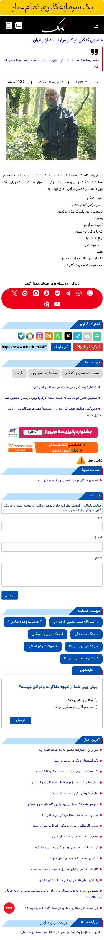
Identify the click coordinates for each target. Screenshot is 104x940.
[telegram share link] (77, 336)
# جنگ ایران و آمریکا (83, 646)
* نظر (98, 558)
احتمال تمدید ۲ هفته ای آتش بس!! (74, 858)
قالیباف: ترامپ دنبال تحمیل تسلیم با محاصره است (64, 869)
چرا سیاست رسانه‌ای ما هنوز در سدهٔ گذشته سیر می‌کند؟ (61, 908)
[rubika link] (90, 293)
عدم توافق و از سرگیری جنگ (73, 707)
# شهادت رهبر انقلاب (43, 646)
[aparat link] (46, 303)
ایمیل (98, 537)
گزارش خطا (95, 460)
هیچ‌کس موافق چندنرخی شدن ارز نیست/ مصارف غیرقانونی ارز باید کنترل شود (54, 412)
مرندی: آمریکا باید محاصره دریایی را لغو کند (69, 815)
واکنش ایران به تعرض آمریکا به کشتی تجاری (68, 880)
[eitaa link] (25, 293)
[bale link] (57, 293)
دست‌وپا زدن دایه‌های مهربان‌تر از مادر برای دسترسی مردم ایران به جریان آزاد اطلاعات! (54, 894)
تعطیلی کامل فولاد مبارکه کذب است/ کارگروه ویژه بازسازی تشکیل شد (51, 398)
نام (100, 517)
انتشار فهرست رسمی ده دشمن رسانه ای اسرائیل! (65, 387)
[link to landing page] (53, 25)
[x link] (14, 293)
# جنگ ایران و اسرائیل (47, 634)
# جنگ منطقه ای (86, 634)
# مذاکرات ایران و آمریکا (81, 658)
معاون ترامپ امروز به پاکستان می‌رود (74, 836)
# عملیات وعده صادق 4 (25, 622)
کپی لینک (61, 347)
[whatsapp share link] (58, 336)
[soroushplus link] (46, 293)
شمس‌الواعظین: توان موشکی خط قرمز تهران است (65, 826)
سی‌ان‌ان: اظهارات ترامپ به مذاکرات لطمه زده (68, 750)
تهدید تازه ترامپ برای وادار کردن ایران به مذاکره (66, 847)
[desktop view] (18, 25)
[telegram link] (68, 293)
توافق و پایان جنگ (79, 700)
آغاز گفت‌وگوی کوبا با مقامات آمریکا (75, 793)
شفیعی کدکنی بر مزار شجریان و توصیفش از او (68, 480)
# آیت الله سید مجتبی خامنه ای (75, 622)
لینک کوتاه (88, 347)
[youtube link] (57, 303)
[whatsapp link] (79, 293)
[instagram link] (35, 293)
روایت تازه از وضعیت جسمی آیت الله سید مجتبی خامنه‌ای (59, 932)
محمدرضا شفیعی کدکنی (82, 373)
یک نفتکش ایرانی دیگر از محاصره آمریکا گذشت (67, 771)
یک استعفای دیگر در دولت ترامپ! (76, 761)
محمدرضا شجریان (44, 373)
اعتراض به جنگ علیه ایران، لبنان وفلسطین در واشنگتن (62, 804)
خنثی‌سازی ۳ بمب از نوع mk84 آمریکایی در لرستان (65, 782)
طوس (19, 373)
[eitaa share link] (48, 336)
